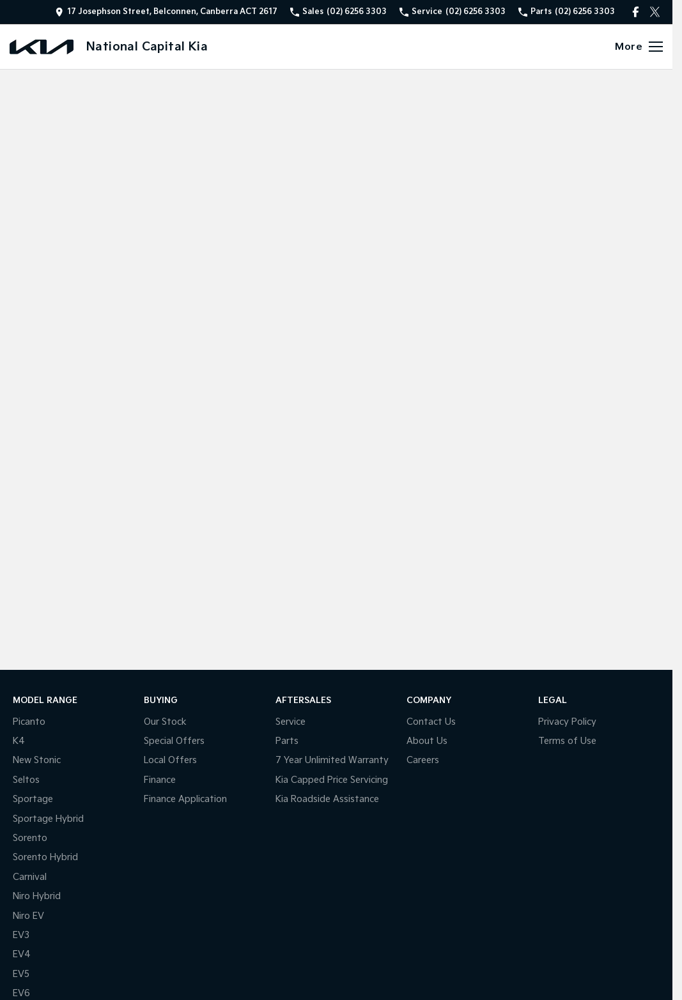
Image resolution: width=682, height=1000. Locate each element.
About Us (427, 741)
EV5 (21, 974)
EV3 (21, 935)
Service (290, 721)
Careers (423, 760)
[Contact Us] (166, 12)
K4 (19, 741)
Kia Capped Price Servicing (331, 780)
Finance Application (185, 799)
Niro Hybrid (37, 896)
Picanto (29, 721)
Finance (160, 780)
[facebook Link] (636, 12)
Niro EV (28, 916)
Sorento (30, 838)
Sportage (33, 799)
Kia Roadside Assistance (327, 799)
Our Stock (165, 721)
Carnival (30, 877)
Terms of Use (567, 741)
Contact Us (431, 721)
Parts (286, 741)
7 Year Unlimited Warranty (332, 760)
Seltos (26, 780)
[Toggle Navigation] (639, 46)
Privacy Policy (567, 721)
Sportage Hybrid (48, 819)
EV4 (22, 954)
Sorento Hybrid (45, 857)
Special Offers (174, 741)
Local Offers (170, 760)
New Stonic (37, 760)
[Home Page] (42, 47)
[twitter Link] (655, 12)
